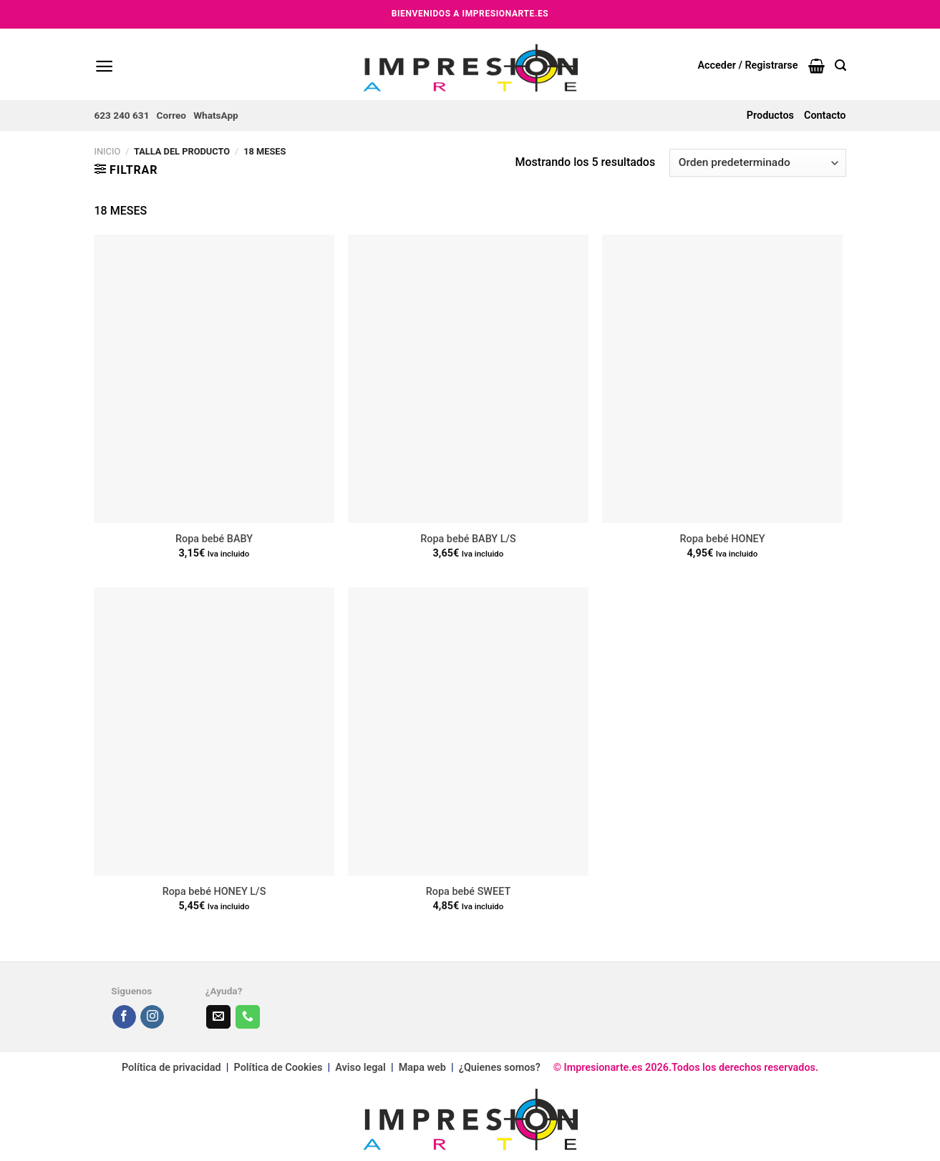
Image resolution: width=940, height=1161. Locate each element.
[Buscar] (840, 65)
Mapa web (424, 1068)
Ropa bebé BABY (214, 539)
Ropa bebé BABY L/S (468, 539)
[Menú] (104, 66)
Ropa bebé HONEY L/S (214, 892)
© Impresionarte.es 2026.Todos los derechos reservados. (679, 1068)
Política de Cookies (278, 1068)
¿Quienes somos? (500, 1068)
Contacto (824, 115)
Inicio (108, 151)
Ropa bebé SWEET (468, 892)
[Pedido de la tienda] (757, 163)
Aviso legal (360, 1068)
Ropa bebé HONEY (722, 539)
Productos (770, 115)
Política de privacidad (171, 1068)
